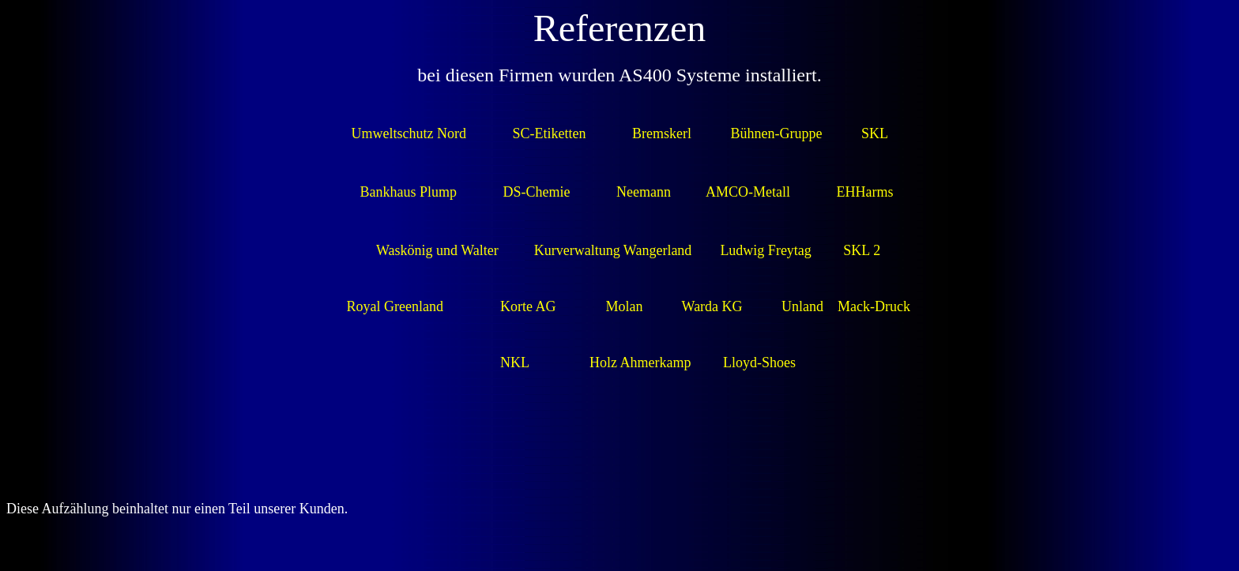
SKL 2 (861, 250)
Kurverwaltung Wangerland (613, 250)
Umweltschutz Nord (409, 133)
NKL (514, 362)
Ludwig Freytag (765, 250)
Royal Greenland (394, 306)
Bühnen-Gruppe (777, 133)
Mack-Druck (874, 306)
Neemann (643, 192)
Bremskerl (661, 133)
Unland (802, 306)
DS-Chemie (537, 192)
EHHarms (865, 192)
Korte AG (528, 306)
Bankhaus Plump (409, 192)
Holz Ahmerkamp (638, 362)
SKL (874, 133)
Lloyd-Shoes (759, 362)
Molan (623, 306)
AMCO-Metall (748, 192)
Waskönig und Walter (437, 250)
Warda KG (712, 306)
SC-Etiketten (549, 133)
